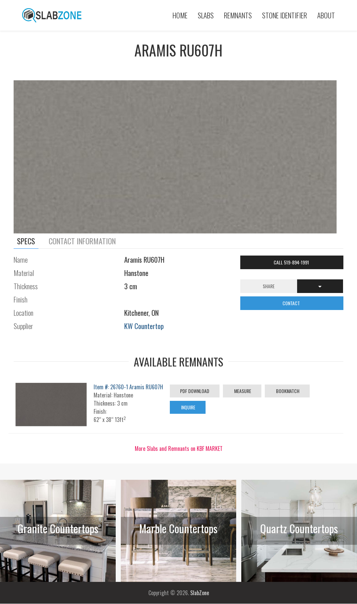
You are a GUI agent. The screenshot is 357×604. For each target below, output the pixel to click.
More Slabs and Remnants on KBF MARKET (179, 448)
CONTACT (291, 303)
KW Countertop (144, 326)
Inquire (187, 407)
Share (269, 286)
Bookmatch (287, 390)
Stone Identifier (284, 15)
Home (180, 15)
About (326, 15)
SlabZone (199, 593)
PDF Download (194, 390)
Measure (242, 390)
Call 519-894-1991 (292, 262)
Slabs (206, 15)
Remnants (238, 15)
